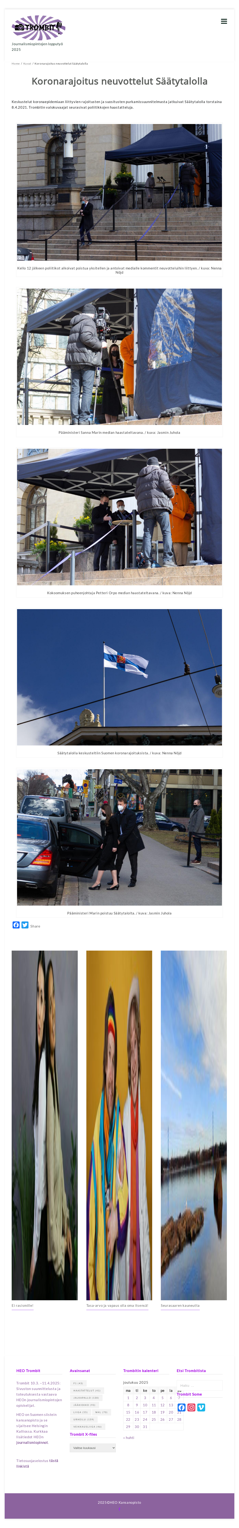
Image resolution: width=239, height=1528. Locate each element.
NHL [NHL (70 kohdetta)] (101, 1412)
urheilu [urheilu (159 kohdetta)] (84, 1419)
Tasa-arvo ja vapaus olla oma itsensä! (117, 1305)
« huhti (128, 1437)
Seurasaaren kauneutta (180, 1305)
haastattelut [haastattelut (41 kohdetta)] (87, 1390)
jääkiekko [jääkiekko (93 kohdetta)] (85, 1405)
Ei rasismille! (22, 1305)
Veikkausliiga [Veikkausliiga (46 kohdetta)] (88, 1426)
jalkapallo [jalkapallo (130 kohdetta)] (86, 1398)
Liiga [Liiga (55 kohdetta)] (81, 1412)
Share (35, 926)
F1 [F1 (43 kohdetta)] (78, 1383)
